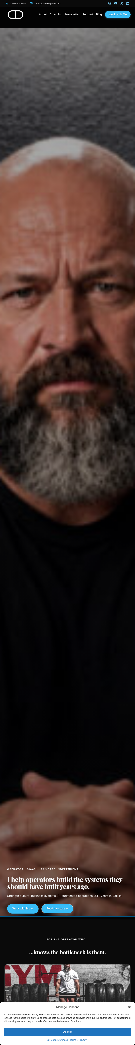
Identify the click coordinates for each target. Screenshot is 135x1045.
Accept (67, 1031)
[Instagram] (109, 3)
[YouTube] (115, 3)
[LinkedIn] (127, 3)
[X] (121, 3)
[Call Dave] (16, 3)
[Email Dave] (45, 3)
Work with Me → (22, 908)
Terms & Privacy (78, 1040)
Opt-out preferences (57, 1040)
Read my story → (57, 908)
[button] (129, 1007)
